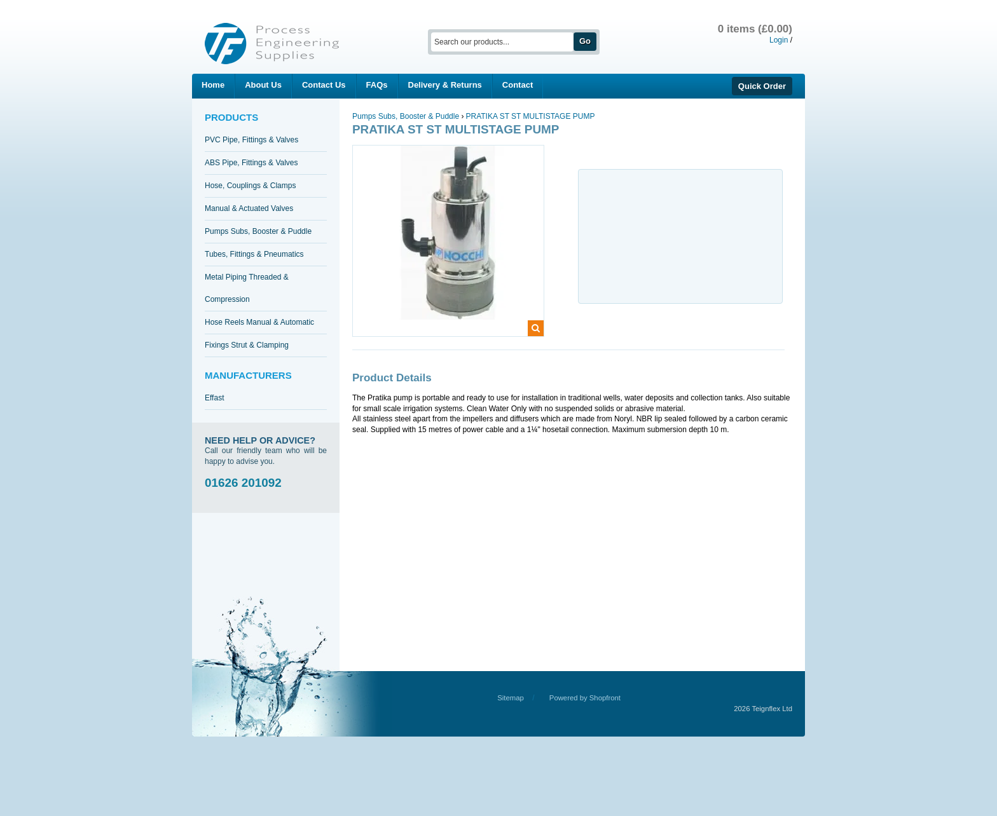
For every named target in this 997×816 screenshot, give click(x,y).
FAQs (377, 85)
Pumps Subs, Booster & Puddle (258, 231)
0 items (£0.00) (755, 29)
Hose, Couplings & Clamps (250, 185)
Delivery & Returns (445, 85)
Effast (214, 397)
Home (213, 85)
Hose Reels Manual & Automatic (259, 322)
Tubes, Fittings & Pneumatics (254, 254)
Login (778, 40)
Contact (517, 85)
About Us (263, 85)
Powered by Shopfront (585, 698)
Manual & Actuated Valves (249, 208)
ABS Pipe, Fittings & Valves (251, 162)
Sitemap (510, 698)
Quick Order (762, 86)
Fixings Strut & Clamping (247, 345)
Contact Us (324, 85)
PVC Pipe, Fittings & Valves (251, 139)
